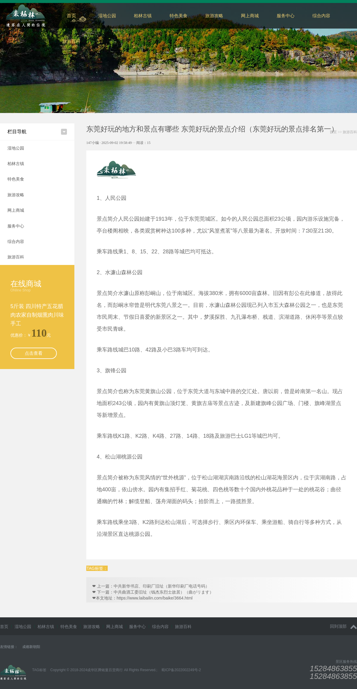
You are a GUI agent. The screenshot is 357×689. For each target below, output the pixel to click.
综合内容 (15, 241)
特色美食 (178, 15)
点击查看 (34, 353)
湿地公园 (107, 15)
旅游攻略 (214, 15)
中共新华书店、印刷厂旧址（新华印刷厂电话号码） (161, 586)
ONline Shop (20, 290)
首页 (71, 15)
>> (343, 132)
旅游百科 (71, 41)
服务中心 (286, 15)
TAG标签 (39, 670)
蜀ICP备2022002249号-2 (181, 670)
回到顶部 (343, 626)
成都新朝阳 (31, 647)
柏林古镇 (143, 15)
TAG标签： (97, 568)
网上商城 (250, 15)
